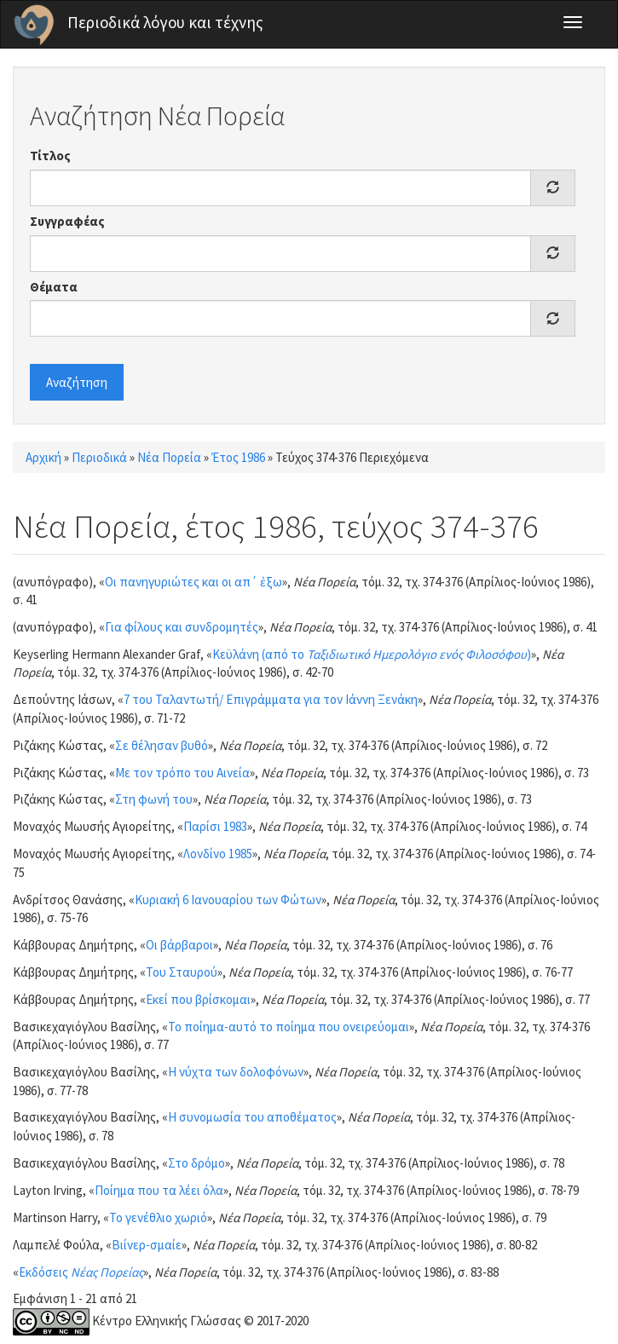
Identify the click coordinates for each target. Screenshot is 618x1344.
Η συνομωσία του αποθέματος (252, 1117)
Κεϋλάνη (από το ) (371, 654)
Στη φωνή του (154, 799)
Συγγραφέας (67, 221)
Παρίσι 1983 (215, 826)
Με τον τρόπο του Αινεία (182, 772)
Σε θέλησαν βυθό (161, 745)
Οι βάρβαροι (179, 945)
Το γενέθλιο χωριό (158, 1217)
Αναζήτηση (76, 382)
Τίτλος (50, 155)
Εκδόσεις (81, 1272)
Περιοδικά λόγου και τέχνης (165, 22)
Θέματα (54, 287)
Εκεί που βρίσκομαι (198, 999)
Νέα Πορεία (169, 457)
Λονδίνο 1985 (217, 853)
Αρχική (43, 457)
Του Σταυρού (181, 972)
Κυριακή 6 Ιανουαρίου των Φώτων (228, 899)
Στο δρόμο (196, 1163)
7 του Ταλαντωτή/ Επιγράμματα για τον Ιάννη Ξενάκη (271, 699)
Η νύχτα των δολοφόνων (235, 1072)
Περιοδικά (99, 457)
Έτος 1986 (238, 457)
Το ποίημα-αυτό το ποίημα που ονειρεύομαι (288, 1026)
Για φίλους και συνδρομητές (181, 627)
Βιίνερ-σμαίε (147, 1245)
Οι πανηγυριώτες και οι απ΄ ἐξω (193, 582)
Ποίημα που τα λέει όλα (159, 1190)
